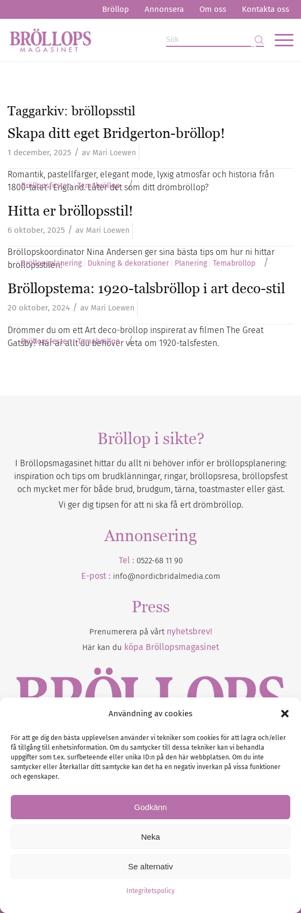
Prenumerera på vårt (150, 632)
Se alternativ (150, 866)
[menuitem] (115, 9)
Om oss (212, 9)
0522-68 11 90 (160, 560)
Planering (191, 263)
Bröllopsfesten (46, 186)
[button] (285, 713)
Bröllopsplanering (51, 263)
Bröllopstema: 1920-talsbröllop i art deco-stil (146, 288)
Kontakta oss (265, 9)
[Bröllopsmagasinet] (122, 39)
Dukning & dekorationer (128, 263)
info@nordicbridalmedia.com (166, 576)
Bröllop (115, 9)
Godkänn (150, 807)
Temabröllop (98, 186)
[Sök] (215, 40)
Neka (150, 836)
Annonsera (164, 9)
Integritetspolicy (150, 891)
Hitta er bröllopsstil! (70, 211)
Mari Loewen (114, 152)
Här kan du (150, 647)
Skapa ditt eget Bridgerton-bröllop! (116, 133)
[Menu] (278, 39)
